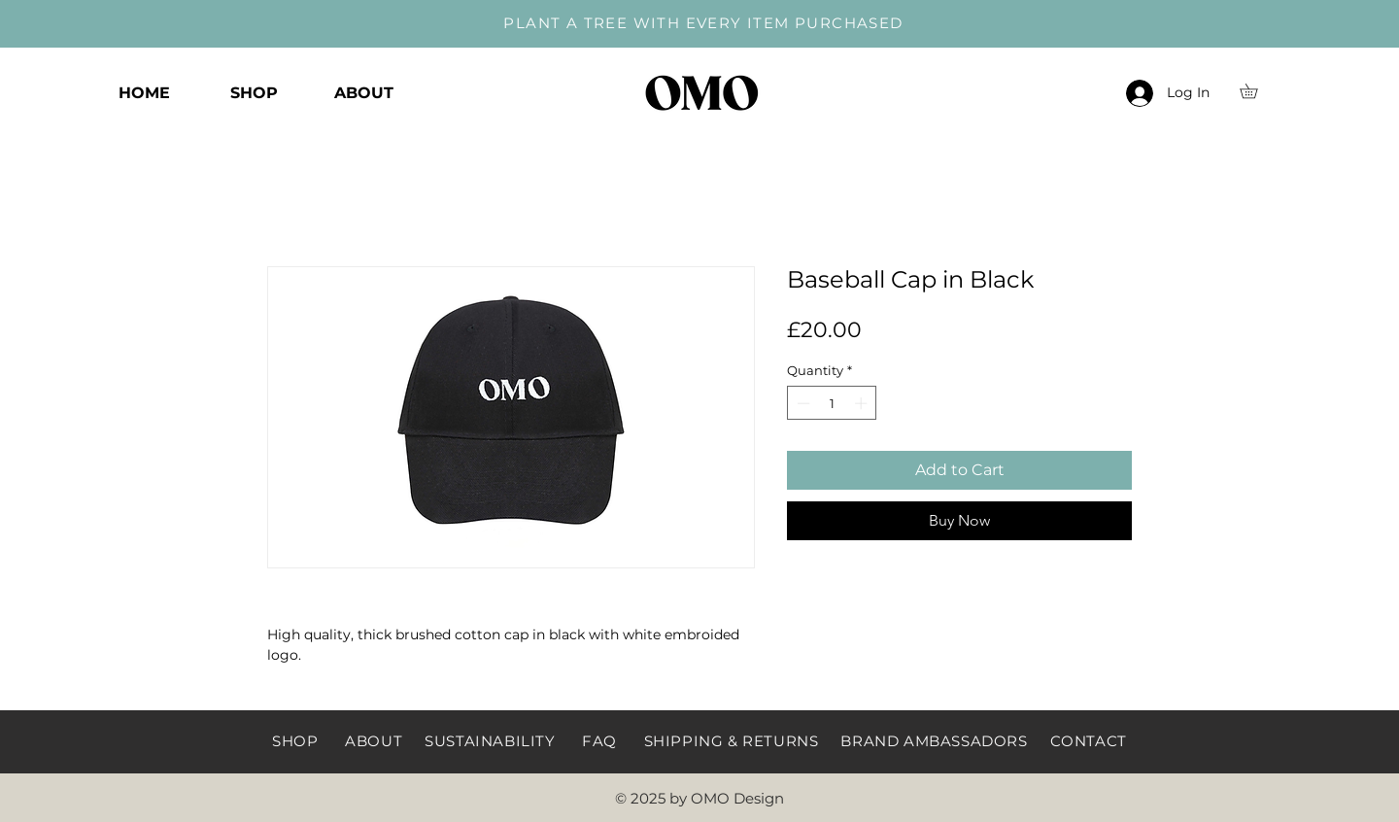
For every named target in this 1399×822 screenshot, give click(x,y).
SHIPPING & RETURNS (731, 741)
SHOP (295, 741)
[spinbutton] (832, 403)
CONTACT (1088, 741)
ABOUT (373, 741)
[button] (1256, 91)
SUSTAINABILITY (490, 741)
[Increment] (862, 403)
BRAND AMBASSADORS (933, 741)
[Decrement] (801, 403)
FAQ (599, 741)
